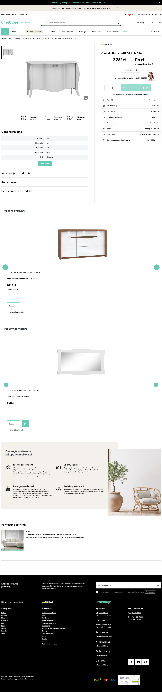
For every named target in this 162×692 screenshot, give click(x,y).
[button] (139, 23)
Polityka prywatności (49, 613)
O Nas (44, 636)
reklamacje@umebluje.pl (104, 636)
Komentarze (9, 182)
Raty (43, 615)
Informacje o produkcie (15, 173)
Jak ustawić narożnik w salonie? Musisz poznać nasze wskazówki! (51, 534)
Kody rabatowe (47, 633)
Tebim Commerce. (27, 679)
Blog (43, 641)
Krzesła (4, 631)
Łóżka (3, 628)
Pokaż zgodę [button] (150, 592)
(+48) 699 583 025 (154, 14)
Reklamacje (46, 626)
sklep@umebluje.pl (102, 613)
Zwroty (44, 631)
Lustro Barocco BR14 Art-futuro (18, 396)
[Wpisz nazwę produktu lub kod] (81, 23)
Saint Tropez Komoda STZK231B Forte (22, 278)
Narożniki (4, 621)
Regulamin (45, 618)
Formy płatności (47, 621)
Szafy (3, 626)
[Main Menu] (5, 31)
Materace (4, 618)
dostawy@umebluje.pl (103, 625)
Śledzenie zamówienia (49, 644)
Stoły (3, 633)
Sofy (3, 623)
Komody (4, 615)
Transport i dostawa (49, 623)
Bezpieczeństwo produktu (17, 191)
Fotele (3, 613)
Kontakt (44, 639)
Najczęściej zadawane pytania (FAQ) (54, 628)
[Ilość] (112, 87)
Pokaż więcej (44, 164)
